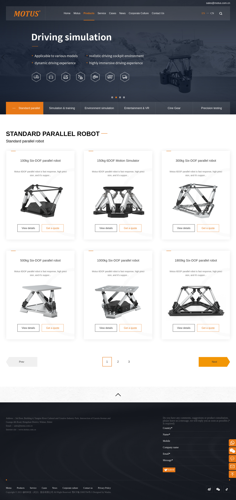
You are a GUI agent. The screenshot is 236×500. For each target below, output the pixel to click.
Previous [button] (3, 57)
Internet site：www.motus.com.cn (21, 429)
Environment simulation (99, 108)
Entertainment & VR (136, 108)
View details (28, 299)
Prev (21, 369)
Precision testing (211, 108)
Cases (112, 13)
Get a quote (52, 299)
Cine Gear (174, 108)
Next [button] (232, 57)
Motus (77, 13)
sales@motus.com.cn (218, 3)
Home (67, 13)
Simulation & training (62, 108)
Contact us (158, 13)
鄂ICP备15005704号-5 (82, 492)
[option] (118, 57)
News (122, 13)
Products (89, 13)
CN (212, 13)
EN (203, 13)
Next (214, 369)
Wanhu (108, 492)
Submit (169, 469)
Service (102, 13)
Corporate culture (139, 13)
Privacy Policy (104, 488)
